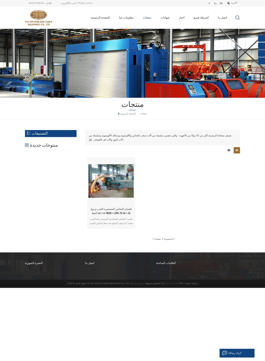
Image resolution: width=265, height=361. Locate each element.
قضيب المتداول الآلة (38, 156)
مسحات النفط (35, 164)
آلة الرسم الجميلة (164, 312)
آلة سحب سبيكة (205, 312)
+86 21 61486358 (115, 329)
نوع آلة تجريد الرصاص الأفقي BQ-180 (57, 232)
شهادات (165, 17)
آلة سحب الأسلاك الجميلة (168, 317)
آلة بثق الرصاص (205, 317)
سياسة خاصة (192, 357)
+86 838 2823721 (36, 3)
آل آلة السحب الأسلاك (208, 306)
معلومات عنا (126, 17)
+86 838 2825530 (133, 312)
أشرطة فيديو (201, 17)
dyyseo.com (170, 357)
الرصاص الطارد (53, 208)
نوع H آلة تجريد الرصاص (58, 252)
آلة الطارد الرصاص (207, 323)
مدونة (196, 347)
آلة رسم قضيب (163, 306)
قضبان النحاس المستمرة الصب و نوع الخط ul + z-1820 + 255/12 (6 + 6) (111, 211)
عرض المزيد (53, 197)
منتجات (147, 17)
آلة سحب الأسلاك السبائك (210, 300)
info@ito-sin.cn (84, 3)
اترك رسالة (230, 353)
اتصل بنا (222, 17)
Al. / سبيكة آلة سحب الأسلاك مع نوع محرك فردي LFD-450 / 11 (57, 189)
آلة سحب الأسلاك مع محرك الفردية (172, 323)
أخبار (181, 17)
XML (181, 357)
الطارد (30, 141)
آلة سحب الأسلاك (37, 148)
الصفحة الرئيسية (100, 17)
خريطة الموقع (218, 347)
